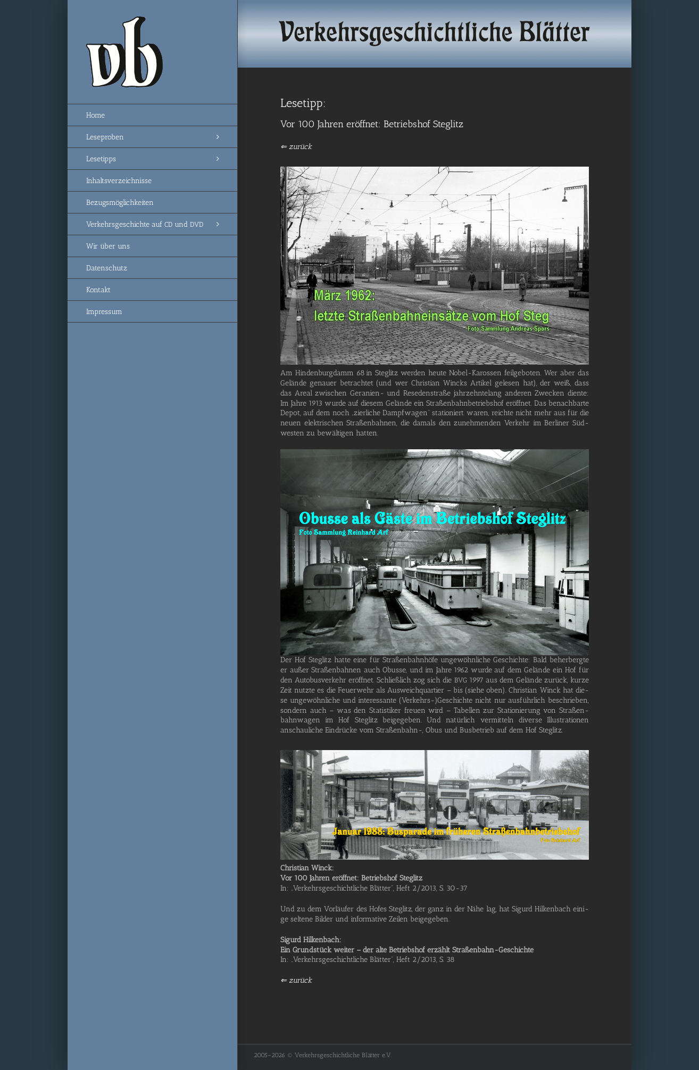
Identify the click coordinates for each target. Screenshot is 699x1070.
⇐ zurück (296, 146)
